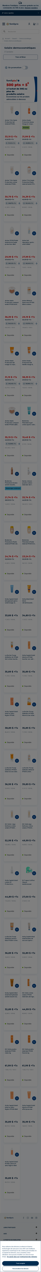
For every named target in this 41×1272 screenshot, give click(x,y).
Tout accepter (20, 1263)
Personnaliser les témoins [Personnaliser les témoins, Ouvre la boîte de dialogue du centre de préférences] (20, 1269)
